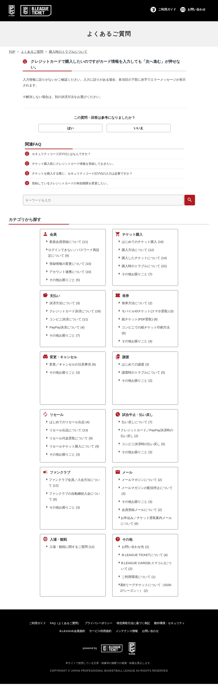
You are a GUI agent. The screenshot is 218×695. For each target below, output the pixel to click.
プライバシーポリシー (98, 623)
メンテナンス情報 (127, 631)
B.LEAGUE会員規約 (72, 631)
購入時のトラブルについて (68, 51)
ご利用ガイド (37, 623)
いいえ (138, 128)
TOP (12, 51)
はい (70, 128)
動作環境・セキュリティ (169, 623)
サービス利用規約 (100, 631)
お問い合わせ (150, 631)
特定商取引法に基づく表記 (133, 623)
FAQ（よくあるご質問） (65, 623)
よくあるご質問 (109, 33)
